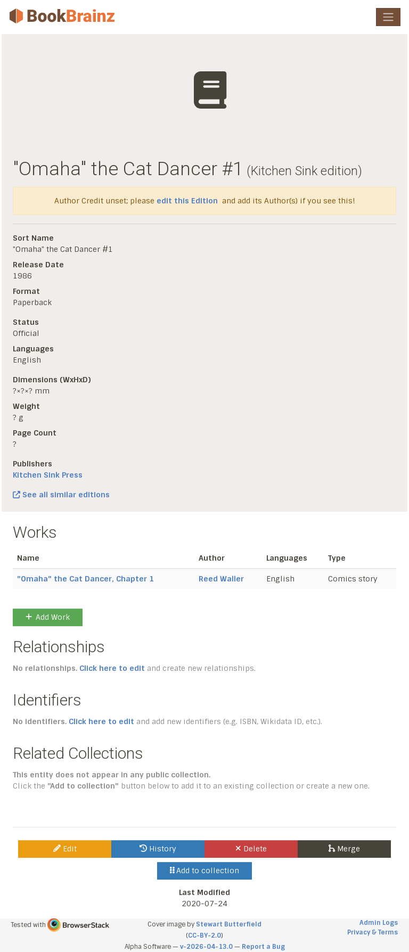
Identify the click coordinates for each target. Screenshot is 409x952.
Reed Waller (221, 579)
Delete (251, 848)
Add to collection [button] (205, 870)
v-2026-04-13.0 (206, 946)
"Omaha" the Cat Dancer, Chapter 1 (85, 579)
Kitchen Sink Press (48, 475)
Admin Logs (378, 922)
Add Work (48, 617)
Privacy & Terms (372, 932)
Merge (344, 848)
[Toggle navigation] (388, 17)
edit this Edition (187, 201)
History (158, 848)
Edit (65, 848)
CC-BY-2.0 (204, 935)
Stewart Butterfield (228, 924)
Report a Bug (263, 946)
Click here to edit (112, 668)
